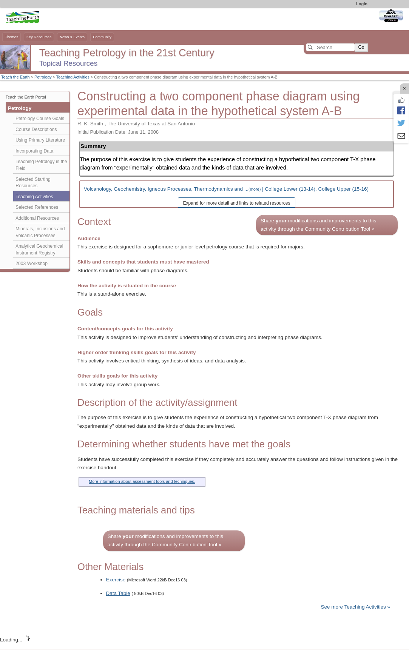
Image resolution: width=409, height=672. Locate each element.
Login (361, 4)
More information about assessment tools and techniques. (142, 481)
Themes (11, 37)
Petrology (43, 77)
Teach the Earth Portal (26, 97)
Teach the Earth (15, 77)
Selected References (36, 207)
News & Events (72, 37)
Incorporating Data (34, 151)
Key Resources (38, 37)
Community (102, 37)
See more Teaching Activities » (355, 607)
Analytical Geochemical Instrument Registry (39, 250)
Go (361, 47)
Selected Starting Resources (32, 183)
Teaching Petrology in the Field (41, 165)
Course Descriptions (36, 129)
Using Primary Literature (40, 140)
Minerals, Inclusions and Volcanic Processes (40, 232)
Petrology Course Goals (39, 118)
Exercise (116, 580)
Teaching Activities (73, 77)
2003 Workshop (31, 263)
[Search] (330, 47)
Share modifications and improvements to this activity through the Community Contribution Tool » (318, 225)
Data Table (118, 593)
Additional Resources (37, 218)
